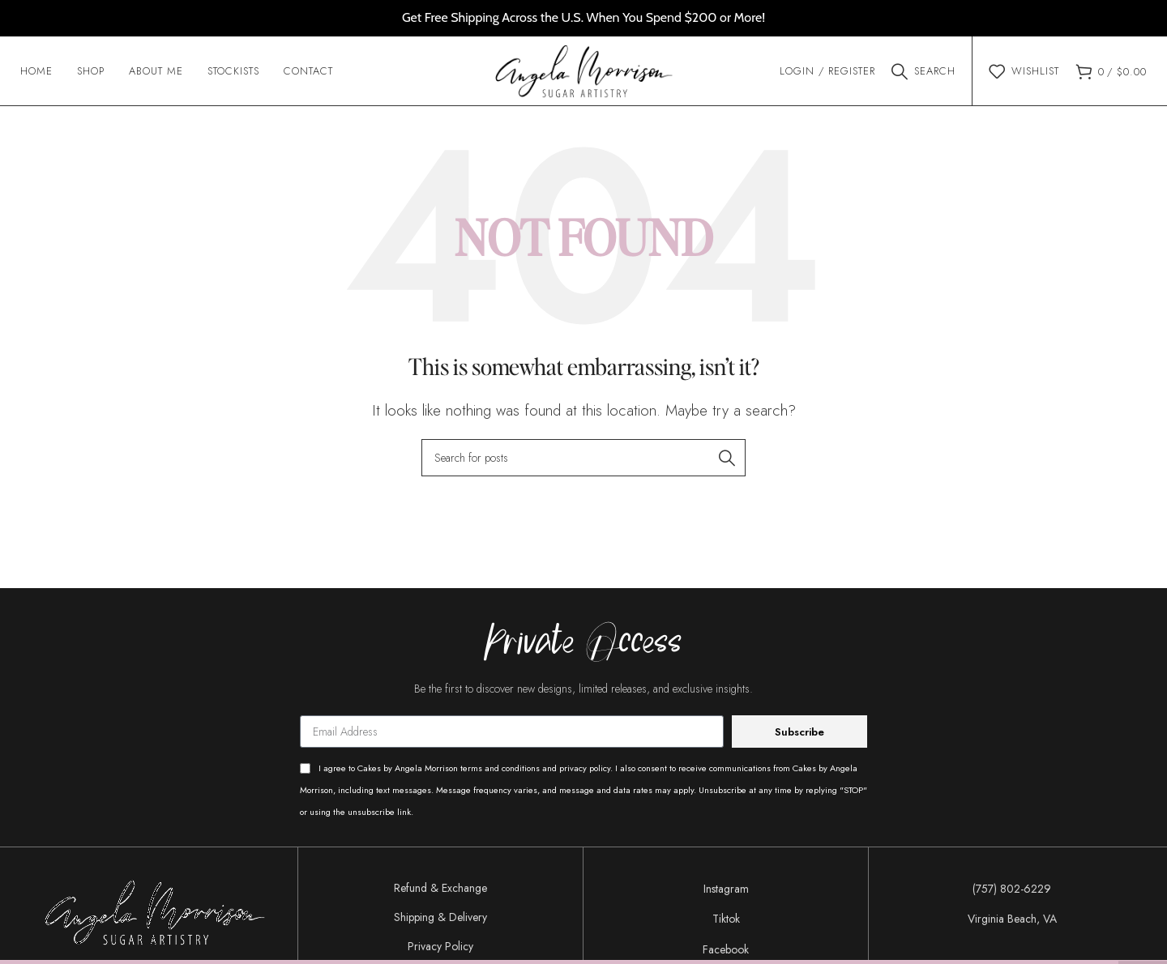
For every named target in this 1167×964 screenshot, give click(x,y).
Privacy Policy (440, 950)
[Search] (923, 73)
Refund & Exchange (440, 892)
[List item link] (726, 893)
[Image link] (154, 914)
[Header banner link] (583, 18)
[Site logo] (584, 71)
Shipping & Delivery (440, 921)
